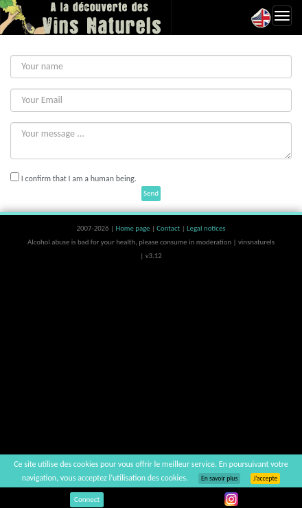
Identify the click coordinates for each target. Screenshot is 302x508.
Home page (133, 228)
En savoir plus (219, 478)
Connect (87, 499)
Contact (168, 228)
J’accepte (265, 478)
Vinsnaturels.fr (86, 17)
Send (151, 193)
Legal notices (206, 228)
